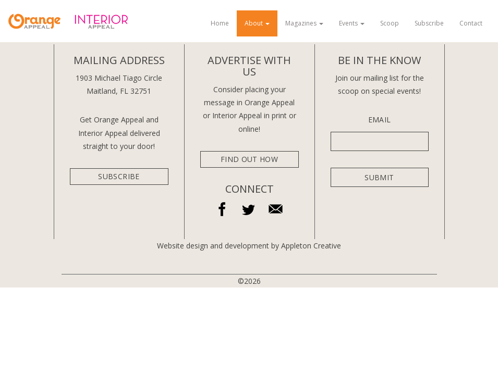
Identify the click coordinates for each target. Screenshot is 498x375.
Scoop (389, 23)
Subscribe (429, 23)
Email (379, 119)
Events (352, 23)
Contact (470, 23)
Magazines (304, 23)
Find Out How (249, 159)
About (257, 23)
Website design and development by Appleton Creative (249, 246)
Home (220, 23)
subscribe (118, 176)
